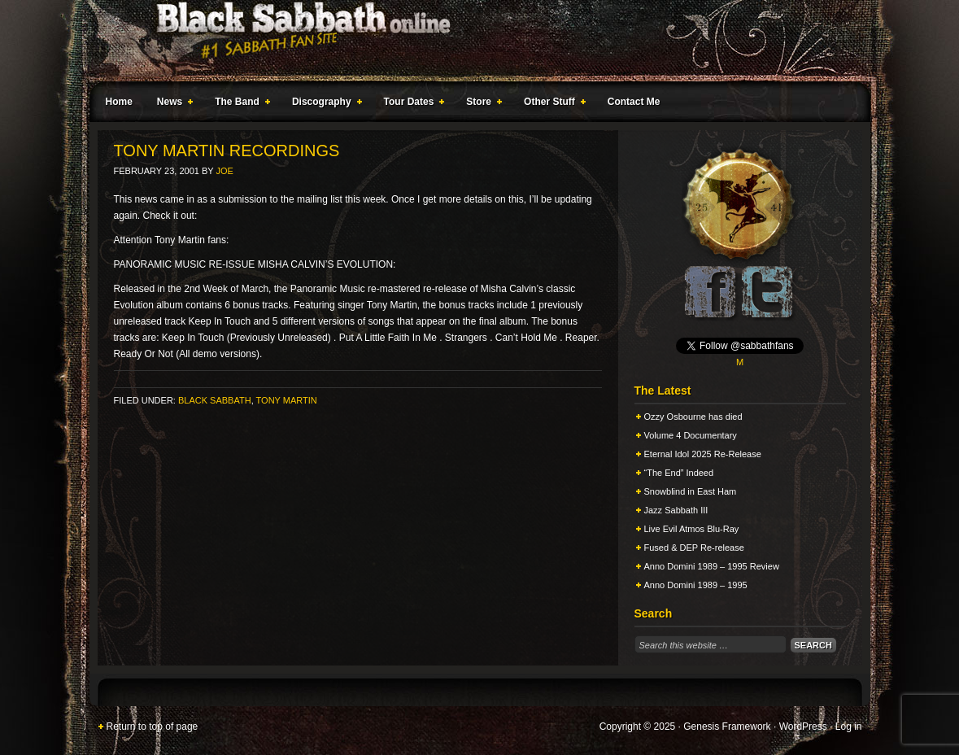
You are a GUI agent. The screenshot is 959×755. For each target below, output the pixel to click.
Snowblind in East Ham (690, 491)
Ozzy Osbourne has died (693, 416)
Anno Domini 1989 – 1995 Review (711, 566)
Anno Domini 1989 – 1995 (696, 585)
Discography (324, 104)
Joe (224, 171)
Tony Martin (286, 400)
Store (480, 104)
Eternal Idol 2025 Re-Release (702, 454)
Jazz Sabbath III (676, 510)
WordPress (803, 726)
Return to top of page (152, 726)
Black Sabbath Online (471, 40)
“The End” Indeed (679, 473)
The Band (239, 104)
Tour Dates (411, 104)
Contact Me (634, 101)
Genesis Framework (726, 726)
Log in (848, 726)
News (171, 104)
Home (119, 101)
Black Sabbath (214, 400)
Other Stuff (551, 104)
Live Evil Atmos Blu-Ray (691, 529)
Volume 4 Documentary (690, 435)
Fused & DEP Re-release (694, 547)
